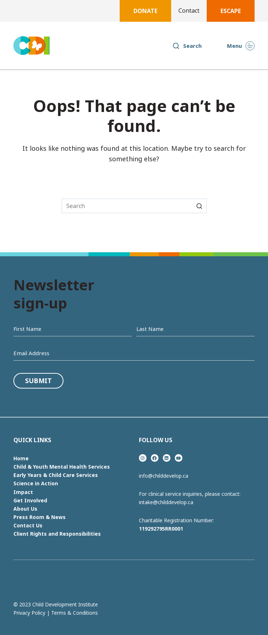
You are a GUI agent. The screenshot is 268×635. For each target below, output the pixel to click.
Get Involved (30, 500)
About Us (25, 508)
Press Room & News (39, 517)
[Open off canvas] (241, 45)
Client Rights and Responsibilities (57, 533)
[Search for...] (134, 206)
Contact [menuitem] (188, 10)
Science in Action (35, 483)
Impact (23, 492)
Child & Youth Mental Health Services (61, 466)
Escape (230, 11)
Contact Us (27, 525)
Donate (145, 11)
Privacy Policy (29, 612)
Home (21, 458)
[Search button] (199, 206)
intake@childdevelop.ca (166, 502)
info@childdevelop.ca (163, 475)
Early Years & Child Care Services (55, 475)
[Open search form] (187, 45)
